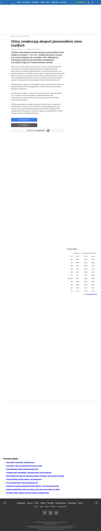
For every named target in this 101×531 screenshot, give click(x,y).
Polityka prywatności (62, 506)
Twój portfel (26, 2)
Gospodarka (35, 2)
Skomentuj (53, 120)
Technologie (54, 2)
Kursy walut (72, 249)
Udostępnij (25, 120)
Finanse (42, 2)
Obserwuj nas (35, 125)
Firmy (47, 2)
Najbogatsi (63, 2)
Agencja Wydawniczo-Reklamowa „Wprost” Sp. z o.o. (54, 522)
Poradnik (50, 503)
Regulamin (53, 506)
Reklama (47, 506)
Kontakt (41, 506)
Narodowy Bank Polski (91, 294)
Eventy (80, 503)
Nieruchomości (60, 503)
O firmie (36, 506)
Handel (42, 503)
